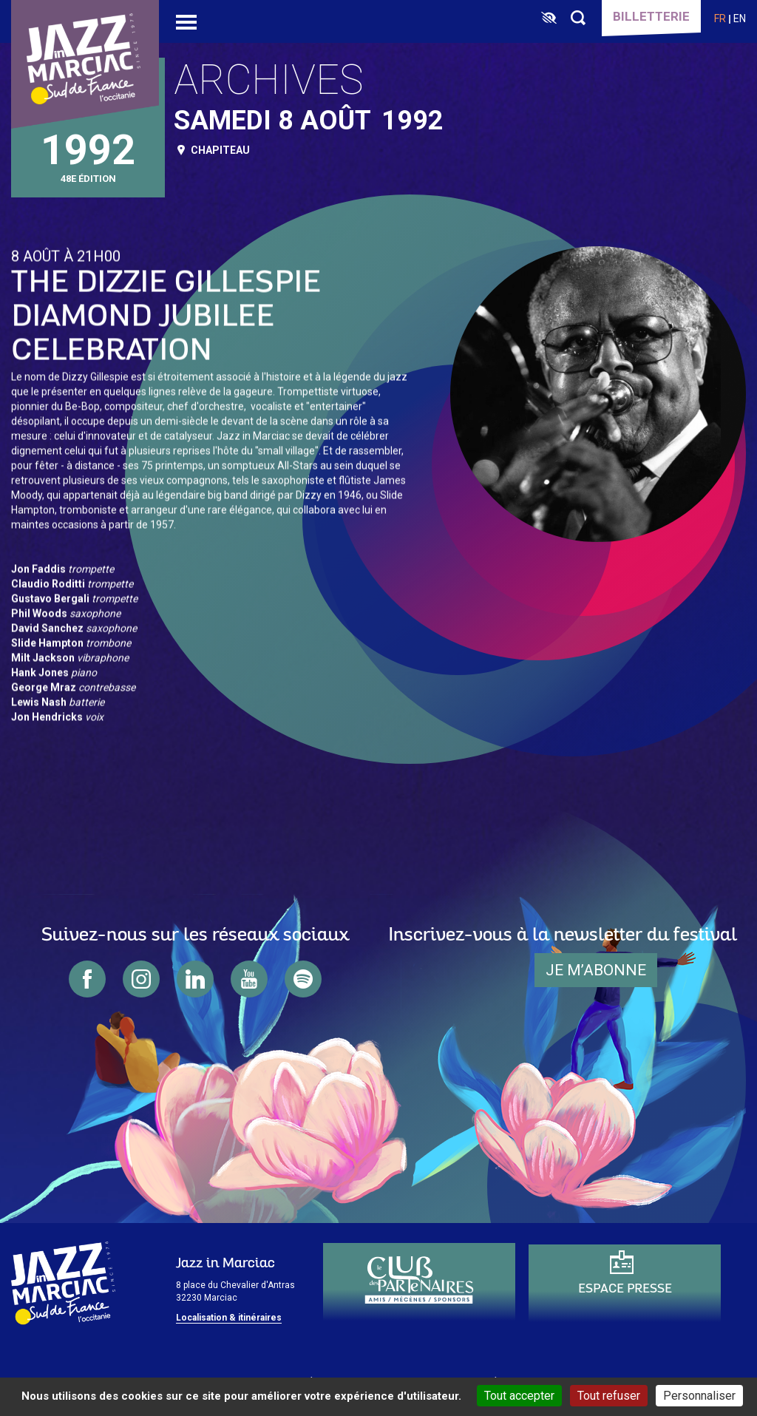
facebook (87, 979)
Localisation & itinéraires (229, 1317)
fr (720, 18)
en (739, 18)
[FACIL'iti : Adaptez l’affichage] (549, 18)
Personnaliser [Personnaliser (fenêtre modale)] (699, 1396)
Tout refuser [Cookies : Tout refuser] (608, 1396)
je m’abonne (596, 970)
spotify (303, 979)
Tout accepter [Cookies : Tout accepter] (519, 1396)
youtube (249, 979)
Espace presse (625, 1289)
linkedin (195, 979)
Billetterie (651, 16)
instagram (141, 979)
